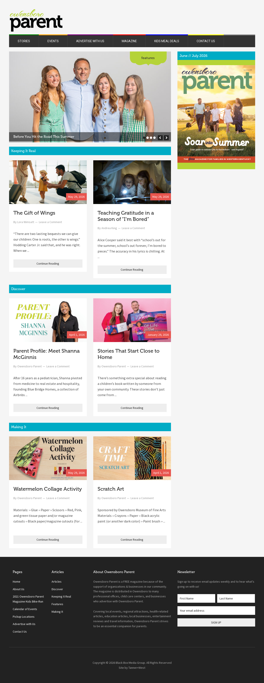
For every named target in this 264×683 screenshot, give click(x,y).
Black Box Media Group (130, 663)
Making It (57, 612)
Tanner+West (136, 668)
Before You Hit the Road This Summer (43, 137)
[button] (160, 137)
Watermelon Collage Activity (47, 489)
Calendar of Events (25, 609)
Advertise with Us (24, 624)
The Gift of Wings (34, 213)
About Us (18, 589)
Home (16, 581)
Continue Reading (47, 263)
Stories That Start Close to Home (129, 354)
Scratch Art (111, 489)
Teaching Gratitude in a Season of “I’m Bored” (126, 216)
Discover (57, 589)
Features (148, 58)
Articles (57, 581)
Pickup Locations (24, 617)
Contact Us (20, 631)
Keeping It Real (61, 596)
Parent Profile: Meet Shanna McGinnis (46, 354)
